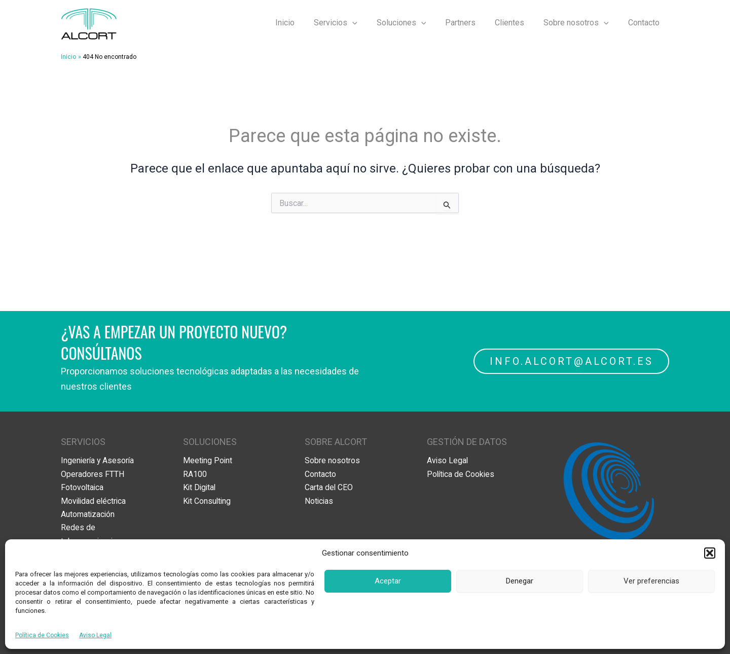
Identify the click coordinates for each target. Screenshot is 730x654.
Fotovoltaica (82, 487)
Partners (471, 22)
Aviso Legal (95, 635)
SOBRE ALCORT (336, 441)
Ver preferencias (651, 581)
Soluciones (415, 23)
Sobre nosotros (580, 23)
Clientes (517, 22)
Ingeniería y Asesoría (98, 460)
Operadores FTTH (92, 474)
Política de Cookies (42, 635)
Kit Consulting (207, 500)
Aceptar (388, 581)
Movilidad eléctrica (94, 500)
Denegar (519, 581)
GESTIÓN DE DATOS (467, 441)
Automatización (88, 514)
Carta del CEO (329, 487)
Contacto (645, 22)
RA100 (195, 474)
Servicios (352, 23)
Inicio (304, 22)
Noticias (319, 500)
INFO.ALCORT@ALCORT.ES (571, 361)
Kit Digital (200, 487)
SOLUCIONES (210, 441)
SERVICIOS (83, 441)
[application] (369, 23)
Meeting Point (208, 460)
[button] (710, 553)
